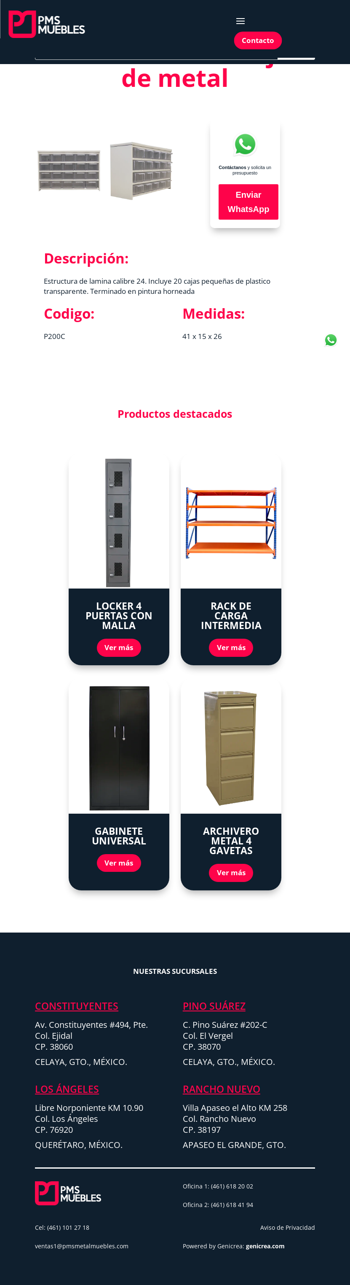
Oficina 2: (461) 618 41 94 (218, 1205)
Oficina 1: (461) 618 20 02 (218, 1186)
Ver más (118, 647)
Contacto (258, 40)
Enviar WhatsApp (249, 202)
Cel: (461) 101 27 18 (62, 1227)
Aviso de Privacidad (287, 1227)
